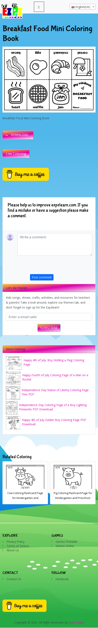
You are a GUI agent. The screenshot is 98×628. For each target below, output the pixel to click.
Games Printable (66, 542)
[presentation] (61, 266)
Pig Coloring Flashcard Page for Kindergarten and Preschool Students (73, 498)
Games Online (65, 546)
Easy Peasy (76, 622)
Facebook (62, 579)
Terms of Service (18, 546)
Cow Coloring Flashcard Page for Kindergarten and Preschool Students (25, 498)
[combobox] (83, 7)
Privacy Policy (15, 542)
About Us (13, 550)
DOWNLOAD (19, 134)
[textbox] (82, 7)
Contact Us (14, 579)
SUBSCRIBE (49, 328)
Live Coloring (16, 153)
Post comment (42, 277)
